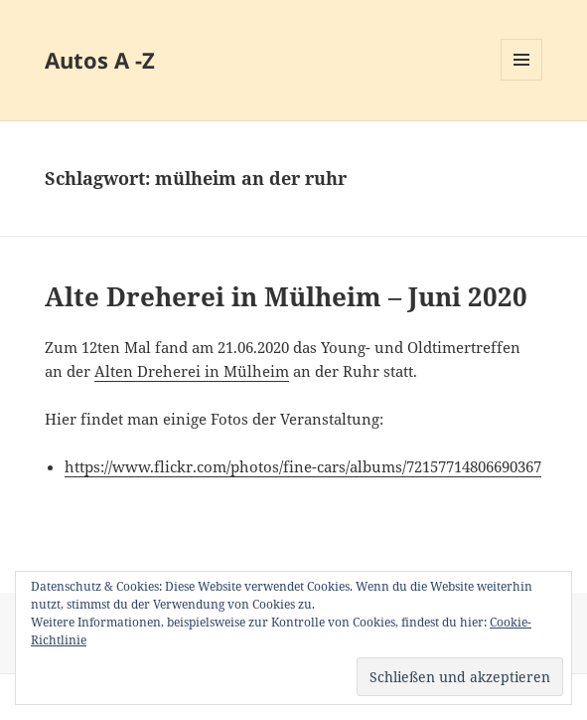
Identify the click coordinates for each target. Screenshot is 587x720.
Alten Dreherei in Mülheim (191, 371)
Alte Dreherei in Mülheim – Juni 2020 (286, 296)
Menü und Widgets (522, 80)
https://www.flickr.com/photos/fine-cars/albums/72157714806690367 (303, 466)
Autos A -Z (100, 60)
